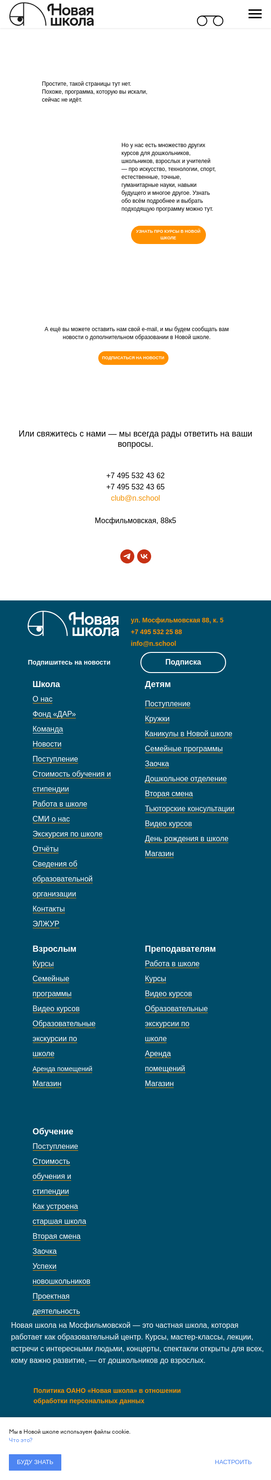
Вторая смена (169, 794)
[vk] (144, 556)
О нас (43, 699)
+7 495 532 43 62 (135, 476)
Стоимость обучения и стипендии (52, 1176)
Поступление (55, 759)
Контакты (49, 909)
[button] (133, 358)
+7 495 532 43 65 (135, 487)
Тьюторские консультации (189, 809)
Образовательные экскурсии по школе (64, 1039)
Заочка (157, 764)
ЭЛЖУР (46, 924)
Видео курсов (168, 824)
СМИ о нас (51, 819)
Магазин (159, 854)
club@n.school (135, 498)
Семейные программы (184, 749)
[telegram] (127, 556)
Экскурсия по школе (68, 834)
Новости (47, 744)
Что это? (20, 1440)
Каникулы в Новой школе (189, 734)
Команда (48, 729)
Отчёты (46, 849)
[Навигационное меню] (255, 14)
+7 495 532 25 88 (156, 632)
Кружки (157, 719)
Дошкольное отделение (186, 779)
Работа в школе (60, 804)
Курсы (43, 964)
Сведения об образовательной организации (63, 879)
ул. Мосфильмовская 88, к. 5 (177, 620)
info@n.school (153, 643)
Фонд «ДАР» (54, 714)
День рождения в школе (187, 839)
